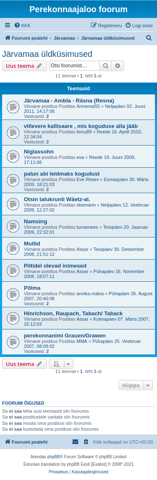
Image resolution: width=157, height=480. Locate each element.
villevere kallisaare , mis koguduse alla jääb (81, 126)
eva (80, 157)
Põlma (32, 288)
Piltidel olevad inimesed (55, 266)
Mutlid (32, 243)
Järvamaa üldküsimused (47, 54)
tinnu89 (84, 131)
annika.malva (90, 293)
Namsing (35, 221)
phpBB (53, 456)
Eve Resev (88, 179)
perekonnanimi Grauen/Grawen (65, 335)
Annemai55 (88, 106)
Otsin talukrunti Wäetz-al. (57, 199)
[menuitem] (22, 25)
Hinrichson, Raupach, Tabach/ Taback (73, 313)
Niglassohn (39, 151)
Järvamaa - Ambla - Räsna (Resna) (69, 100)
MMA (82, 341)
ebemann (86, 204)
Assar (82, 249)
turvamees (87, 227)
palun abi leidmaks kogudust (62, 174)
